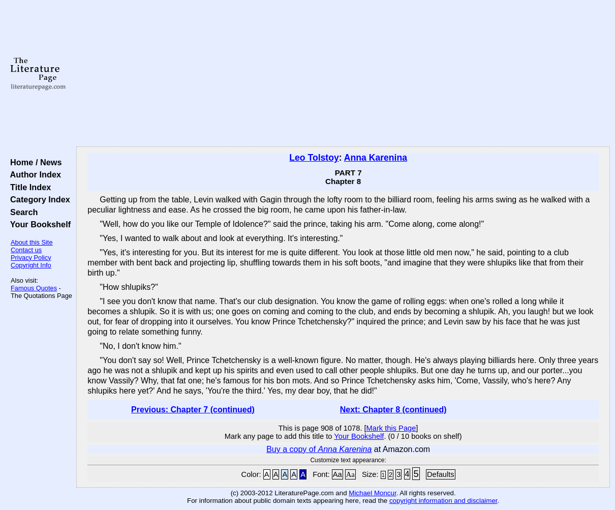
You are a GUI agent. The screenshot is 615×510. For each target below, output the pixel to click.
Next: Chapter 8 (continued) (393, 409)
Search (22, 212)
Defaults (440, 474)
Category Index (38, 199)
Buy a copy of (319, 449)
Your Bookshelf (38, 224)
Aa (337, 474)
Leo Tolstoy (314, 158)
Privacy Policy (31, 257)
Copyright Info (31, 265)
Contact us (26, 250)
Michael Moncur (372, 493)
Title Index (28, 187)
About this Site (32, 242)
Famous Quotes (34, 288)
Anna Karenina (375, 158)
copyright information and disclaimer (443, 500)
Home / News (34, 162)
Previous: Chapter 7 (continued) (193, 409)
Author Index (33, 174)
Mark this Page (391, 428)
